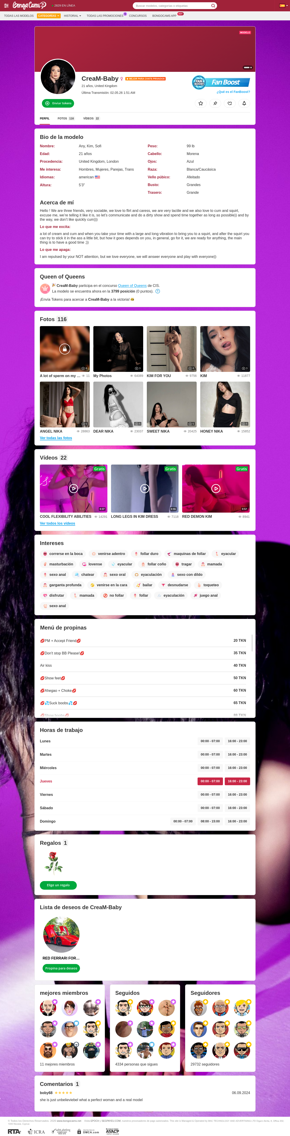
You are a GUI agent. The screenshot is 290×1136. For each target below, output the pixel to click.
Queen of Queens (132, 286)
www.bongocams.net (69, 1120)
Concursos (138, 15)
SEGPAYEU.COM (111, 1120)
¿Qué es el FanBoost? (233, 92)
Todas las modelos (19, 15)
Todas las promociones (106, 15)
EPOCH (95, 1120)
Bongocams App (165, 15)
